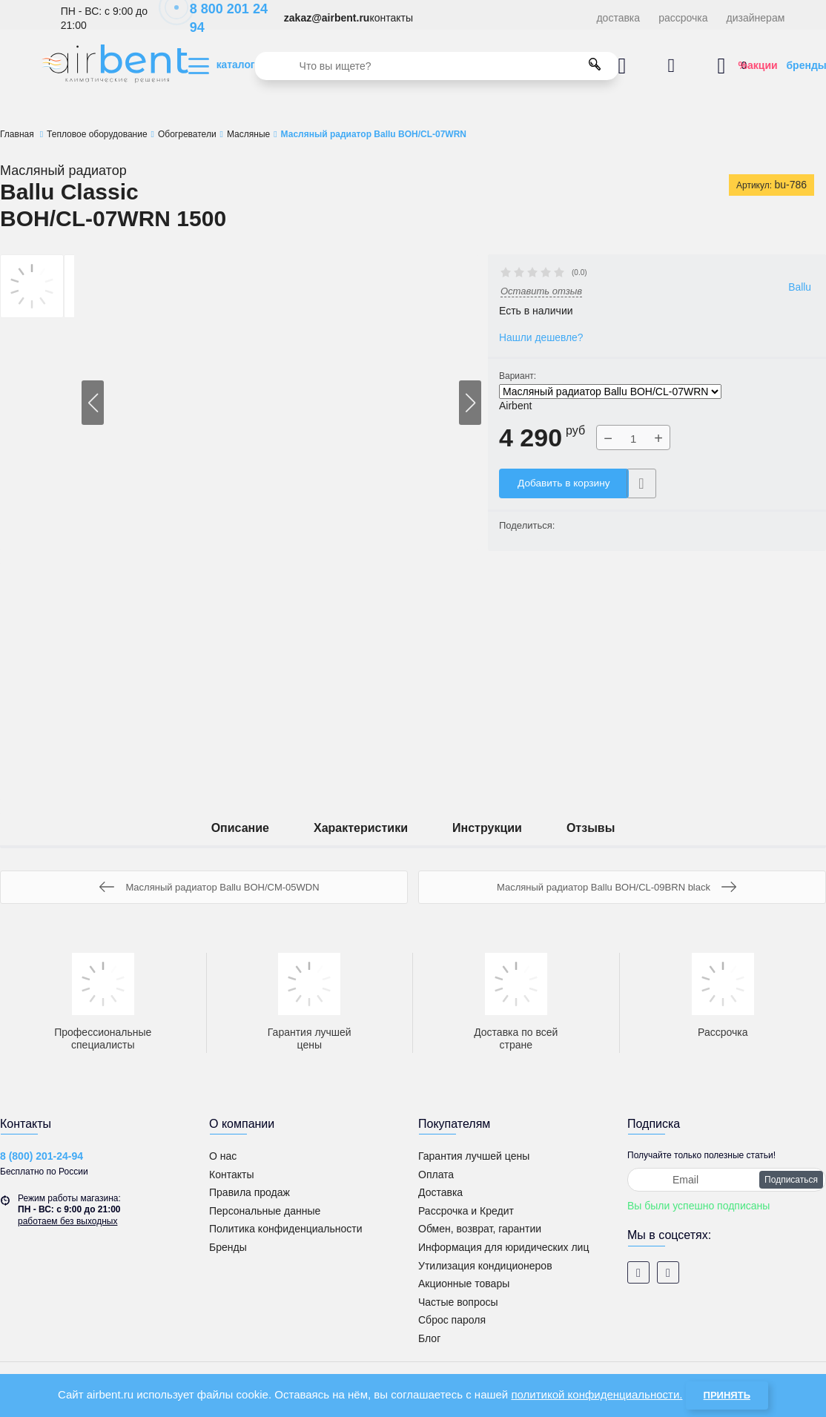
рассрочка (682, 18)
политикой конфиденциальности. (596, 1394)
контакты (391, 18)
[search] (436, 66)
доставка (618, 18)
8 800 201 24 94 (221, 18)
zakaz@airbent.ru (327, 18)
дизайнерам (756, 18)
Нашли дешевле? (541, 337)
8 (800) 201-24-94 (41, 1156)
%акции (758, 65)
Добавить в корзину (565, 483)
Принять (727, 1395)
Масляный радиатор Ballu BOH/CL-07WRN (610, 392)
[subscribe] (726, 1180)
